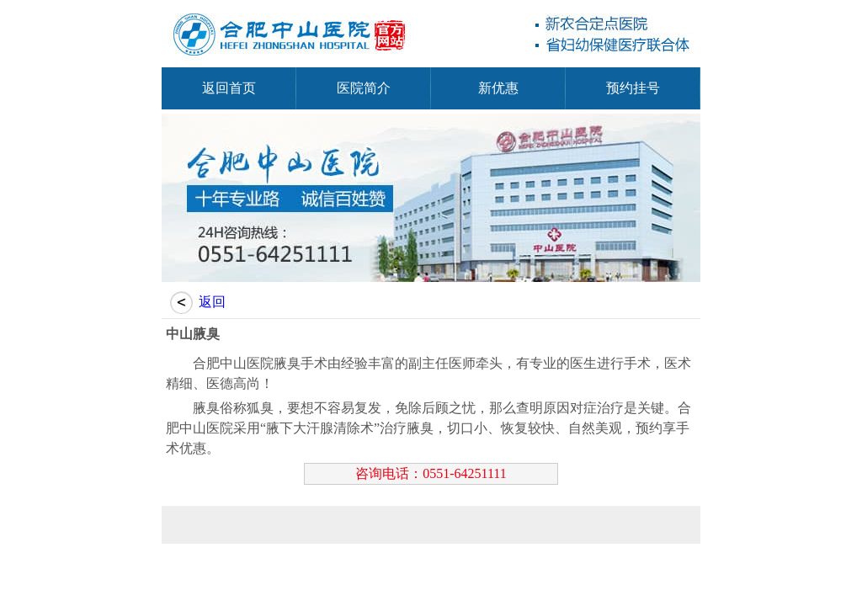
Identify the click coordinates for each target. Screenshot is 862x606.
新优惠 (498, 88)
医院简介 (364, 88)
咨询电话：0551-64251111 (431, 473)
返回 (212, 302)
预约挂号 (633, 88)
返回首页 (229, 88)
